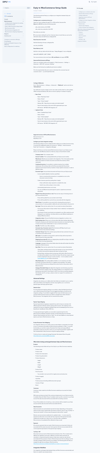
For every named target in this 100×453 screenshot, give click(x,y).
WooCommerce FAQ (10, 28)
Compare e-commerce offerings (12, 39)
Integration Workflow (82, 41)
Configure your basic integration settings (87, 20)
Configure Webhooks (83, 15)
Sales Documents (82, 35)
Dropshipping (7, 41)
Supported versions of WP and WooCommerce (85, 18)
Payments (81, 37)
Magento (14, 33)
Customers (81, 34)
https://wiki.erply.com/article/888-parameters (38, 326)
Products (81, 32)
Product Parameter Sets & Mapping (86, 27)
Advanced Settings (82, 22)
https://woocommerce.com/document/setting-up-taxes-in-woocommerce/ (45, 430)
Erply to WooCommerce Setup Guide (13, 26)
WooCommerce (14, 21)
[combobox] (94, 2)
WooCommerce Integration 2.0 (12, 30)
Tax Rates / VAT (82, 39)
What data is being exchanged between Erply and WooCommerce (86, 30)
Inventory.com (14, 35)
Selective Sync (82, 23)
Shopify (14, 19)
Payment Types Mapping (84, 25)
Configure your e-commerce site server (87, 11)
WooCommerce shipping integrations (14, 31)
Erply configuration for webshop (12, 46)
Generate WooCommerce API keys (86, 13)
